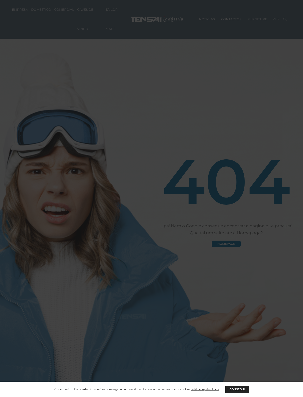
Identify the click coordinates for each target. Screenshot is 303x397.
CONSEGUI (237, 389)
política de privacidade (204, 389)
